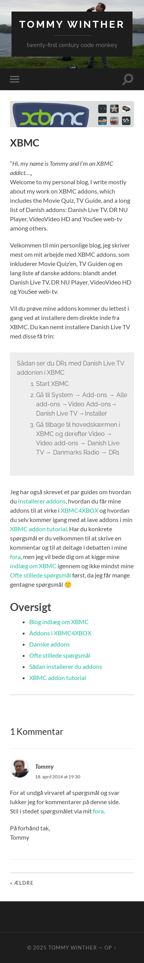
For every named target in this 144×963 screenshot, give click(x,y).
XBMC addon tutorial (38, 528)
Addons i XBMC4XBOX (60, 632)
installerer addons (42, 501)
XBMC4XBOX (79, 510)
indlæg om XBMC (33, 565)
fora (15, 556)
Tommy (44, 766)
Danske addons (49, 644)
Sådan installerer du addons (65, 666)
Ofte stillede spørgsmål (40, 575)
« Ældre (21, 883)
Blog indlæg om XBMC (59, 621)
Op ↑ (110, 947)
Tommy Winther (72, 24)
